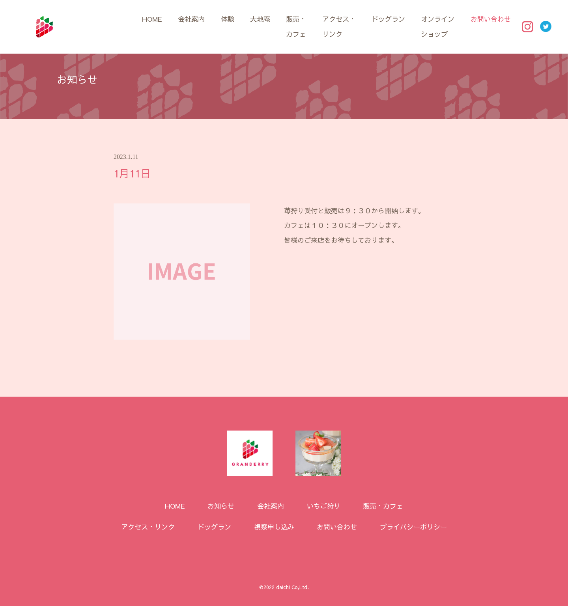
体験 (227, 19)
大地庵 (260, 19)
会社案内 (191, 19)
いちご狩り (323, 506)
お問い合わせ (491, 19)
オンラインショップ (437, 26)
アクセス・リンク (339, 26)
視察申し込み (274, 526)
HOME (152, 19)
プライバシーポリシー (413, 526)
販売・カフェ (296, 26)
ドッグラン (388, 19)
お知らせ (220, 506)
